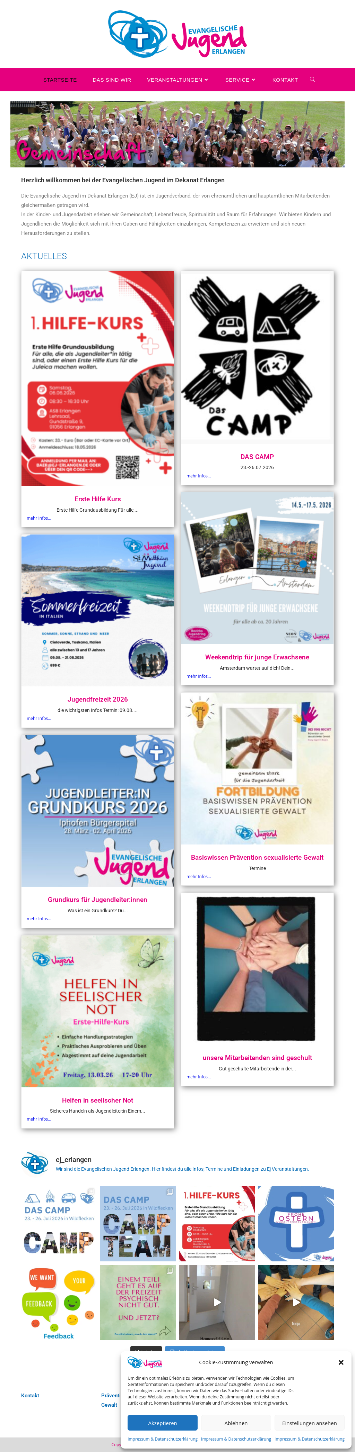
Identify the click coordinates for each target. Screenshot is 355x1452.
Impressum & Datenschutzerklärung (163, 1439)
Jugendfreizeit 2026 (98, 699)
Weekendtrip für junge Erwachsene (257, 657)
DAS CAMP (257, 457)
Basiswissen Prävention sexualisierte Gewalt (257, 857)
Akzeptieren (162, 1422)
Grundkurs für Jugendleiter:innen (97, 900)
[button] (341, 1362)
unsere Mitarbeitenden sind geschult (257, 1058)
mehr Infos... (39, 518)
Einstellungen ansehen (309, 1422)
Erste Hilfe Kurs (98, 499)
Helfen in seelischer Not (97, 1100)
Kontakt (30, 1395)
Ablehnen (236, 1422)
